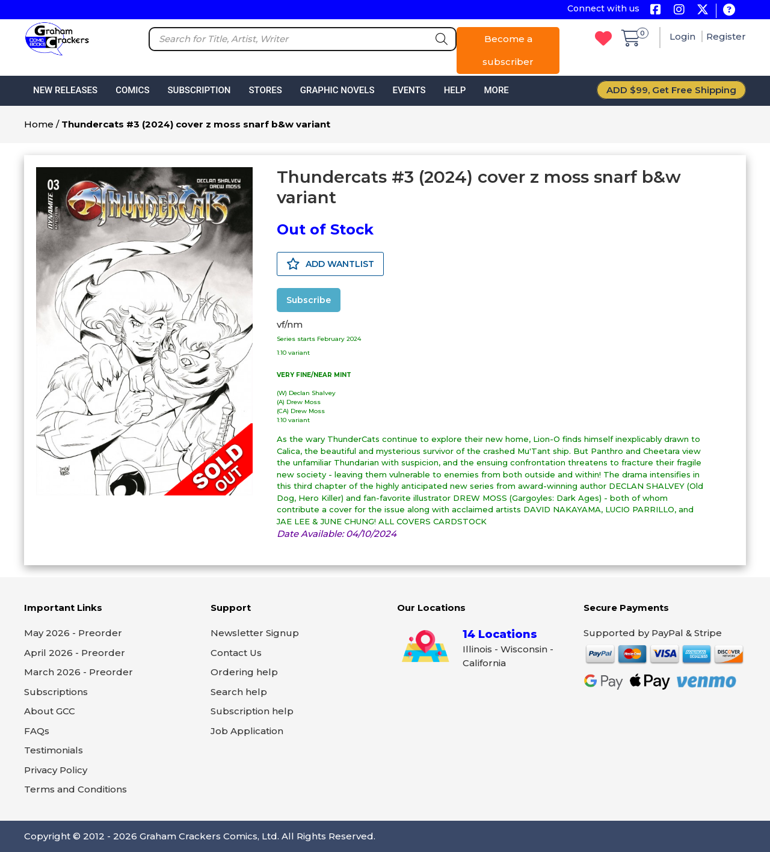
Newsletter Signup (255, 633)
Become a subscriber (508, 50)
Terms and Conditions (75, 789)
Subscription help (252, 711)
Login (684, 36)
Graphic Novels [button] (337, 90)
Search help (239, 691)
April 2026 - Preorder (74, 652)
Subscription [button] (199, 90)
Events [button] (408, 90)
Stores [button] (265, 90)
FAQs (36, 731)
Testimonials (53, 750)
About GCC (49, 711)
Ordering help (244, 672)
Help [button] (455, 90)
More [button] (496, 90)
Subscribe (308, 300)
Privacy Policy (55, 770)
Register (726, 36)
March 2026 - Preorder (78, 672)
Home (39, 124)
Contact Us (236, 652)
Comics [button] (132, 90)
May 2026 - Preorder (73, 633)
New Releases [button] (65, 90)
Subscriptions (56, 691)
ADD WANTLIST (330, 264)
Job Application (247, 731)
